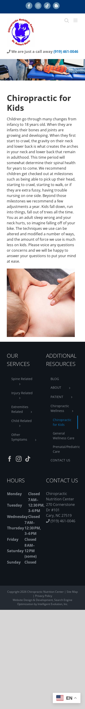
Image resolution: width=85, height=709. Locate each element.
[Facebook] (9, 459)
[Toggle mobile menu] (75, 20)
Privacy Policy (43, 596)
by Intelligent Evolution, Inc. (51, 604)
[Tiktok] (28, 459)
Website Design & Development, (33, 600)
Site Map (72, 592)
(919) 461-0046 (65, 51)
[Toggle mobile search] (66, 20)
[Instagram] (19, 459)
